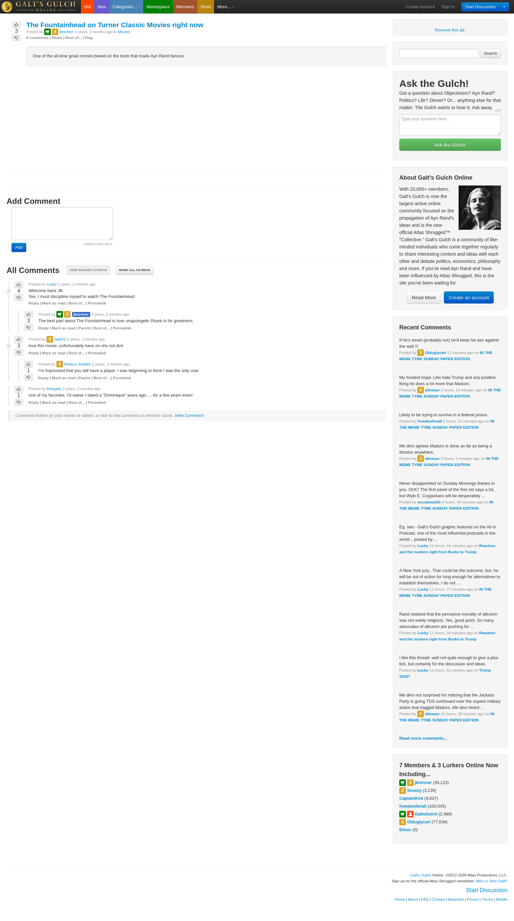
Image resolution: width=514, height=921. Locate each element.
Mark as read (53, 303)
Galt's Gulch (420, 875)
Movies (124, 31)
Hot (87, 6)
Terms (488, 899)
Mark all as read (134, 270)
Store (206, 6)
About (413, 899)
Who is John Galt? (492, 881)
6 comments (37, 37)
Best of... (74, 37)
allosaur (432, 390)
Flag (89, 37)
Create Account (420, 6)
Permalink (97, 303)
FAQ (424, 899)
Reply (34, 303)
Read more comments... (423, 738)
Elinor (405, 829)
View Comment (189, 415)
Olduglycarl (435, 352)
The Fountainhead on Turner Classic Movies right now (114, 25)
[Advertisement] (196, 118)
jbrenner (423, 782)
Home (400, 899)
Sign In (448, 6)
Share (57, 37)
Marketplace (158, 6)
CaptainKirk (411, 798)
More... (225, 6)
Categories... (126, 6)
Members (185, 6)
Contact (438, 899)
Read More (424, 297)
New (101, 6)
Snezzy (414, 790)
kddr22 (60, 339)
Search (490, 53)
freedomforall (429, 421)
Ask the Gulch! (450, 144)
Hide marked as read (88, 270)
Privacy (473, 899)
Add (19, 247)
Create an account (469, 297)
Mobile (501, 899)
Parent (84, 328)
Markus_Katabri (77, 364)
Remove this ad (449, 30)
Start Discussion (480, 6)
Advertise (456, 899)
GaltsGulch (426, 814)
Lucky (422, 545)
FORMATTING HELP (98, 244)
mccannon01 (429, 502)
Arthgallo (54, 388)
